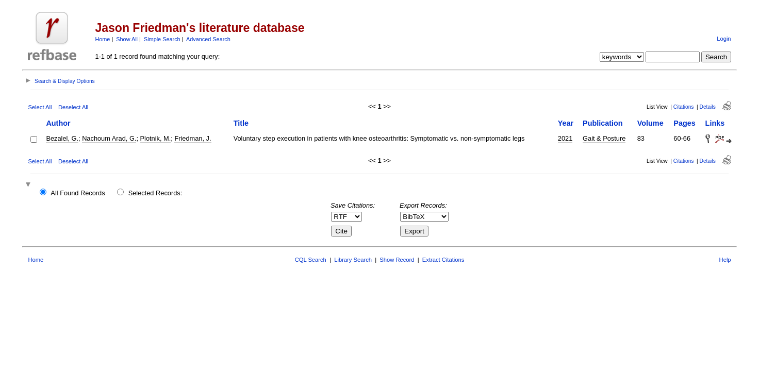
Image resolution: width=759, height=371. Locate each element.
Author (58, 123)
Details (708, 107)
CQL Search (310, 260)
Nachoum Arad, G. (109, 138)
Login (724, 39)
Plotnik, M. (155, 138)
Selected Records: (155, 193)
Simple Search (162, 39)
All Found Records (78, 193)
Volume (650, 123)
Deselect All (73, 107)
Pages (684, 123)
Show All (127, 39)
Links (715, 123)
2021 (565, 138)
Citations (683, 107)
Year (565, 123)
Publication (603, 123)
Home (102, 39)
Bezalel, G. (62, 138)
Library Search (353, 260)
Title (241, 123)
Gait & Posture (604, 138)
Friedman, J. (192, 138)
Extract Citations (443, 260)
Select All (40, 107)
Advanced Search (208, 39)
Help (725, 260)
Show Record (397, 260)
